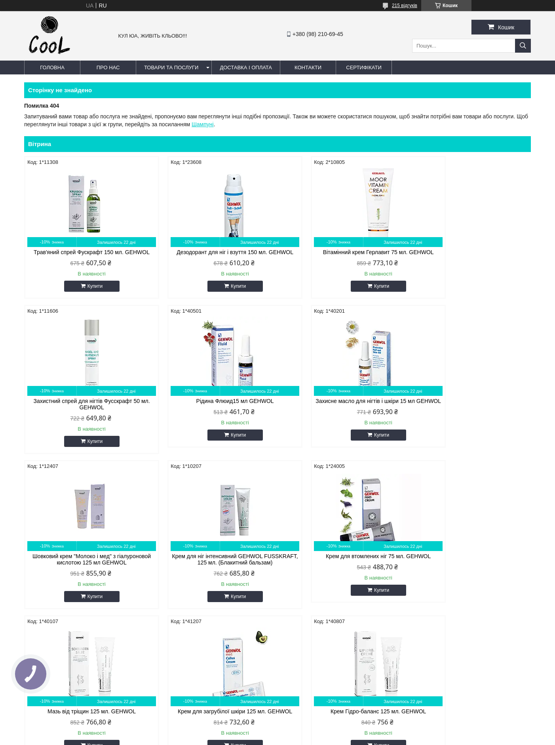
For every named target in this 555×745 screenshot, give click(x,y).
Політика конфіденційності (341, 737)
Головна (52, 67)
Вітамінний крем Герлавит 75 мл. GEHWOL (342, 252)
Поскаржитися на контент (280, 737)
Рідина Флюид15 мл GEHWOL (84, 407)
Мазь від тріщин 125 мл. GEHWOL (213, 562)
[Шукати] (523, 46)
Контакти (308, 67)
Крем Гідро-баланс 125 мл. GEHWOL (470, 562)
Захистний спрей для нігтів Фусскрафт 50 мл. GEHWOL (471, 255)
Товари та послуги (171, 67)
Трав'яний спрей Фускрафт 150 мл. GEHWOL (84, 255)
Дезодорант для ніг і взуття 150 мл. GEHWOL (213, 255)
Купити (87, 292)
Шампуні (203, 124)
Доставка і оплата (246, 67)
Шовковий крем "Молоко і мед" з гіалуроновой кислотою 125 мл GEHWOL (341, 410)
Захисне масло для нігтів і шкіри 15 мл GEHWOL (213, 410)
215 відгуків (404, 5)
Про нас (108, 67)
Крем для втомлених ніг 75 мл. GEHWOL (84, 562)
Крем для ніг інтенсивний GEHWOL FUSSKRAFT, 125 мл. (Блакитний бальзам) (470, 410)
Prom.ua (314, 730)
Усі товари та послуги (495, 624)
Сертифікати (363, 67)
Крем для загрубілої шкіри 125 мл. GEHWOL (342, 565)
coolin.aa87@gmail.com (233, 678)
